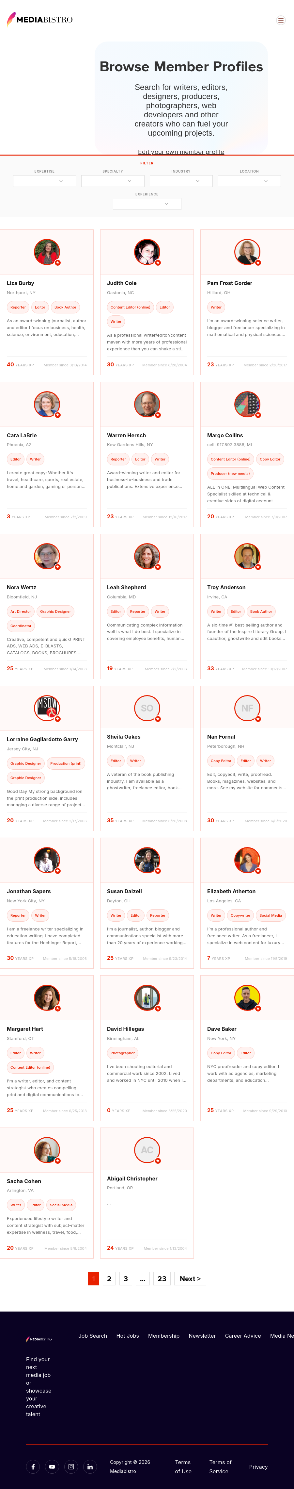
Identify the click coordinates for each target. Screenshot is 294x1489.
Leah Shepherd (126, 587)
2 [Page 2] (109, 1278)
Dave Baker (222, 1029)
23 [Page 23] (162, 1278)
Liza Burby (20, 283)
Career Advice (243, 1335)
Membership (163, 1335)
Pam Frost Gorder (229, 283)
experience (147, 194)
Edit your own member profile (181, 151)
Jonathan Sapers (29, 891)
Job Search (93, 1335)
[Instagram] (71, 1467)
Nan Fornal (221, 736)
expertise (44, 171)
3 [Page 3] (126, 1278)
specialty (112, 171)
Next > (190, 1278)
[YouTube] (52, 1467)
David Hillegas (125, 1029)
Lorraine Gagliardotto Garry (42, 739)
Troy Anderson (226, 587)
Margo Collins (225, 435)
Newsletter (202, 1335)
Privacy (258, 1467)
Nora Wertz (21, 587)
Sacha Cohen (24, 1181)
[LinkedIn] (90, 1467)
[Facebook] (33, 1467)
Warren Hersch (126, 435)
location (249, 171)
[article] (47, 302)
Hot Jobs (127, 1335)
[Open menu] (281, 20)
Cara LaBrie (22, 435)
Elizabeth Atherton (231, 891)
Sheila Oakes (124, 736)
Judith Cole (122, 283)
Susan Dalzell (124, 891)
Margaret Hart (25, 1029)
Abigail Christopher (132, 1178)
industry (181, 171)
